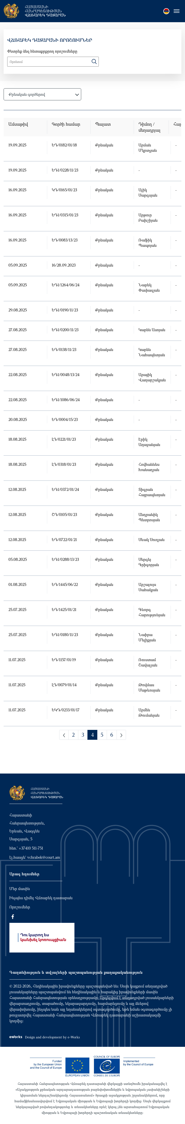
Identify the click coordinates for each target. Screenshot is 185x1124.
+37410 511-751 (31, 848)
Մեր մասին (19, 888)
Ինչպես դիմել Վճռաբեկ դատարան (41, 897)
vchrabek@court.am (43, 857)
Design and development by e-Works (44, 1037)
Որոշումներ (19, 907)
